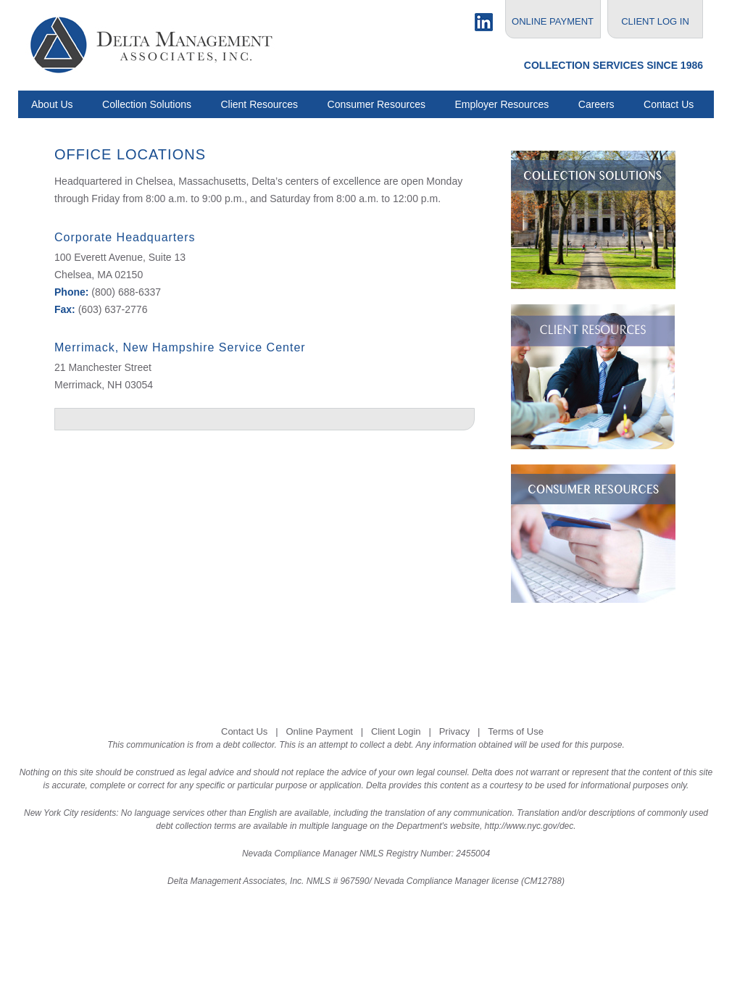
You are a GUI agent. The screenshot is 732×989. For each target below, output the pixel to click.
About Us (52, 104)
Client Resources (259, 104)
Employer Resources (501, 104)
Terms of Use (516, 731)
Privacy (454, 731)
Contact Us (669, 104)
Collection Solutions (146, 104)
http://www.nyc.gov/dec (529, 826)
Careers (596, 104)
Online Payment (319, 731)
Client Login (396, 731)
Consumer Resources (376, 104)
